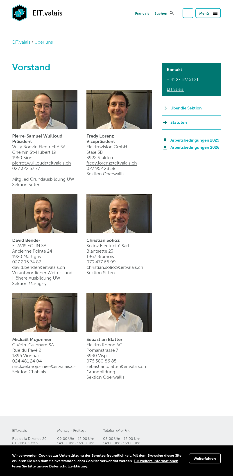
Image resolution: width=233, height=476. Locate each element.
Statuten (178, 122)
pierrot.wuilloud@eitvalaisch (41, 162)
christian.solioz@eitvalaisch (114, 267)
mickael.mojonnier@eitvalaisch (44, 366)
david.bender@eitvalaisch (38, 267)
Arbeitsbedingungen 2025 (194, 140)
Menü (208, 13)
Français (142, 13)
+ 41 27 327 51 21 (182, 79)
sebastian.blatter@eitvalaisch (116, 366)
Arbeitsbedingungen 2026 (194, 147)
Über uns (43, 42)
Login (188, 13)
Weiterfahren (205, 458)
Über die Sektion (186, 108)
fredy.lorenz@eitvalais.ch (111, 162)
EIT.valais (21, 42)
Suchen (160, 13)
